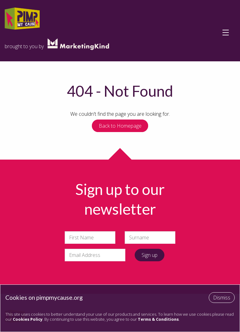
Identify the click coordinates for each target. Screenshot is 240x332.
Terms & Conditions (158, 319)
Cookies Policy (27, 319)
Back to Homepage (120, 125)
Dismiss (221, 297)
